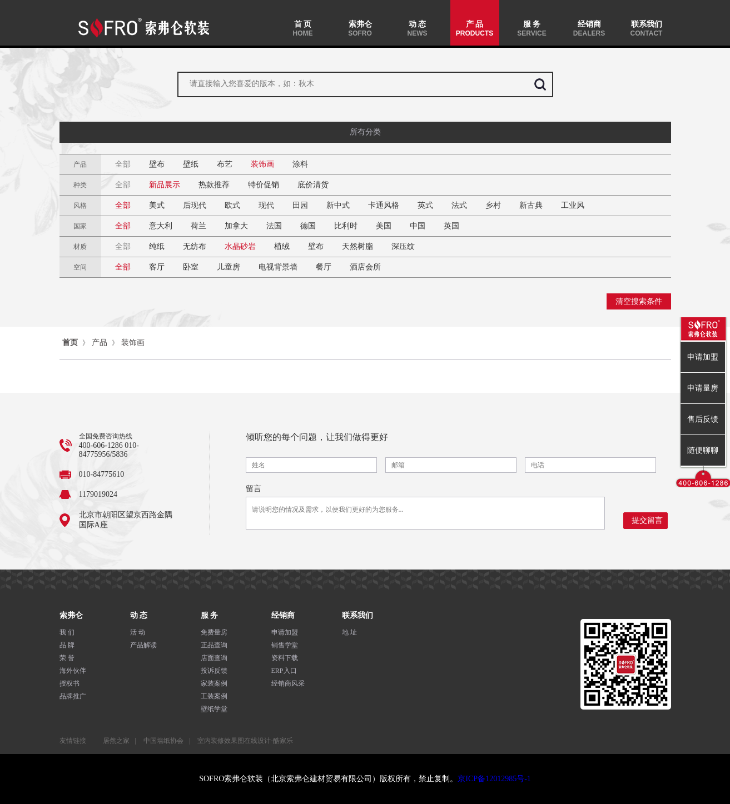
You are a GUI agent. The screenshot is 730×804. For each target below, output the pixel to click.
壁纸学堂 (214, 709)
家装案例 (214, 683)
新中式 (338, 205)
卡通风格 (383, 205)
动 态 (417, 28)
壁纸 (190, 164)
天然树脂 (357, 246)
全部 (123, 164)
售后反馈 (702, 419)
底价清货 (313, 185)
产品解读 (143, 645)
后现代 (194, 205)
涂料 (300, 164)
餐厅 (323, 267)
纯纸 (157, 246)
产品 (99, 342)
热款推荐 (214, 185)
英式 (425, 205)
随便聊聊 (702, 450)
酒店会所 (365, 267)
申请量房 (702, 388)
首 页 (303, 28)
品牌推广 (72, 696)
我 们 (67, 632)
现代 (266, 205)
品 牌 (67, 645)
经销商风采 (288, 683)
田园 (300, 205)
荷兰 (198, 226)
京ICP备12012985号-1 (494, 779)
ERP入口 (284, 671)
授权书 (69, 683)
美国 (383, 226)
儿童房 (228, 267)
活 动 (137, 632)
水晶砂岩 (240, 246)
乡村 (493, 205)
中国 (417, 226)
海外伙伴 (72, 671)
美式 (157, 205)
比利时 (345, 226)
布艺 (224, 164)
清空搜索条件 (638, 301)
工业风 (572, 205)
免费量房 (214, 632)
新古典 (531, 205)
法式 (459, 205)
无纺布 (194, 246)
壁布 (157, 164)
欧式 (232, 205)
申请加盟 (284, 632)
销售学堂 (284, 645)
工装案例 (214, 696)
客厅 (157, 267)
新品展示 (164, 185)
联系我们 (646, 28)
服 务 (532, 28)
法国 (274, 226)
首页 (70, 342)
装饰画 (262, 164)
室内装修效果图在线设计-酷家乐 (245, 741)
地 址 (349, 632)
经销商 (589, 28)
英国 (451, 226)
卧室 (190, 267)
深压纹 (403, 246)
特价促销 (263, 185)
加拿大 (236, 226)
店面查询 (214, 658)
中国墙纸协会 (163, 741)
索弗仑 (360, 28)
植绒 (282, 246)
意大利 (160, 226)
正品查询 (214, 645)
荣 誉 (67, 658)
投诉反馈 (214, 671)
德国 (308, 226)
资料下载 (284, 658)
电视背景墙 (278, 267)
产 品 (474, 28)
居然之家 (116, 741)
